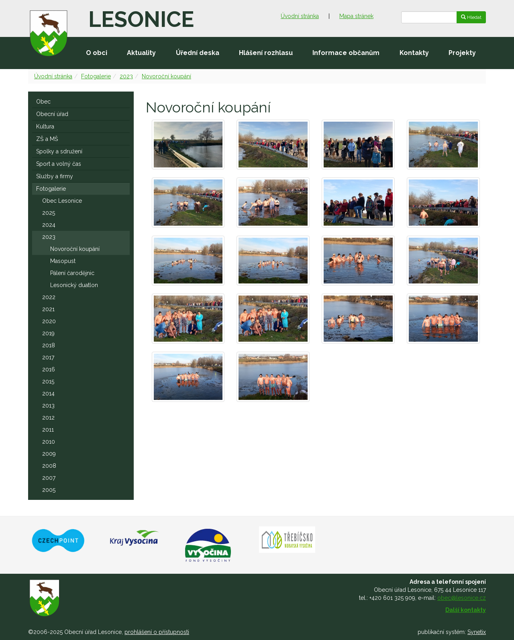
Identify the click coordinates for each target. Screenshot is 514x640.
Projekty (462, 53)
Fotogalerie (96, 76)
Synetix (476, 632)
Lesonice (141, 19)
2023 (126, 76)
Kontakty (414, 53)
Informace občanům (345, 53)
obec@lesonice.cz (461, 598)
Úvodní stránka (300, 16)
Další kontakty (465, 610)
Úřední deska (197, 53)
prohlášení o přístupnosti (156, 632)
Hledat (471, 17)
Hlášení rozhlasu (266, 53)
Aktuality (141, 53)
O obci (96, 53)
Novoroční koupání (166, 76)
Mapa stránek (356, 16)
